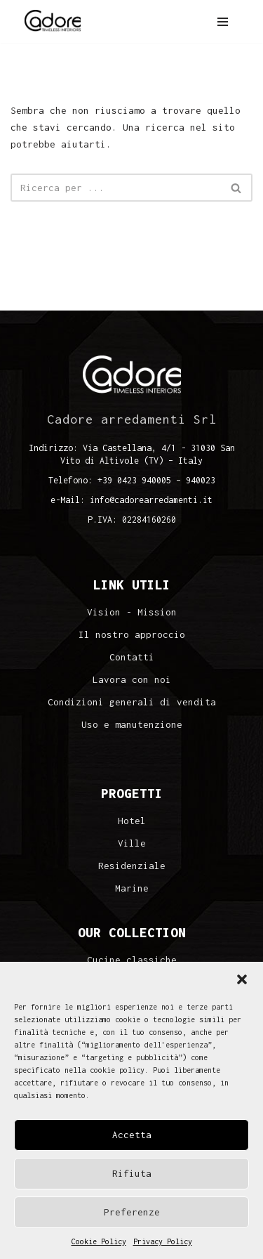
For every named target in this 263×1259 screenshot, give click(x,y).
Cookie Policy (99, 1241)
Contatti (131, 657)
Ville (132, 843)
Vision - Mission (132, 612)
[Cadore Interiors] (53, 21)
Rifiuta (131, 1173)
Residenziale (132, 866)
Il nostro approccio (132, 635)
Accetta (131, 1134)
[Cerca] (116, 188)
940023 (200, 480)
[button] (242, 979)
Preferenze (132, 1212)
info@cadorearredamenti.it (151, 500)
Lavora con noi (132, 679)
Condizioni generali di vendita (132, 702)
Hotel (132, 821)
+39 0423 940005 (134, 480)
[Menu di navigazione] (222, 22)
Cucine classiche (132, 960)
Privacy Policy (162, 1241)
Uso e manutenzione (131, 724)
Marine (132, 888)
